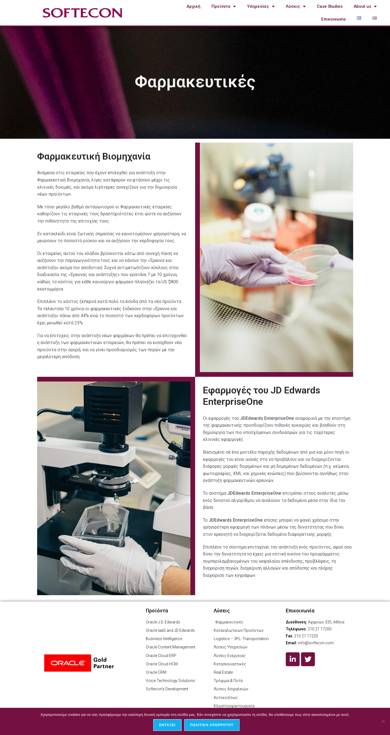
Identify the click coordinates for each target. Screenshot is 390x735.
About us (365, 6)
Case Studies (330, 6)
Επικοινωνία (333, 19)
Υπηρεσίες (261, 6)
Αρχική (193, 6)
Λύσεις (296, 6)
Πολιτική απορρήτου (212, 725)
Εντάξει (167, 725)
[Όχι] (383, 721)
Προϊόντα (223, 6)
